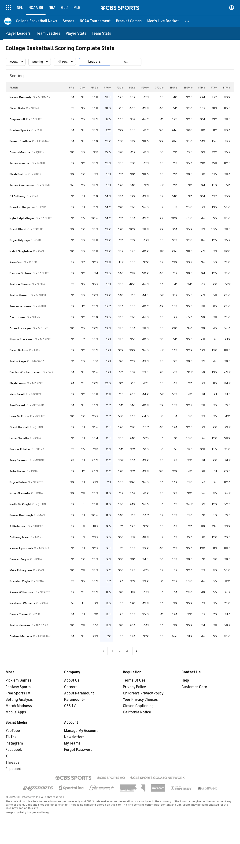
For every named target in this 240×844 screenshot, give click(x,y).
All (126, 62)
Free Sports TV (18, 693)
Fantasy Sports (18, 687)
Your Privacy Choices (140, 699)
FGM (120, 87)
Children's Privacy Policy (143, 693)
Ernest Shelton (20, 141)
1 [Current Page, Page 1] (112, 651)
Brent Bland (18, 229)
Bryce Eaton (18, 482)
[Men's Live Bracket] (162, 21)
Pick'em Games (18, 680)
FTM (201, 87)
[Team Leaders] (48, 33)
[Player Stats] (76, 33)
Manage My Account (81, 730)
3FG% (188, 87)
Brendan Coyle (20, 581)
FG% (145, 87)
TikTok (11, 737)
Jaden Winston (20, 163)
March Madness (19, 706)
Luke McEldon (19, 416)
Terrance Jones (20, 306)
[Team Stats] (101, 33)
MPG (94, 87)
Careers (71, 687)
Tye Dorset (17, 405)
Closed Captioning (138, 706)
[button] (187, 21)
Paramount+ (74, 699)
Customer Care (194, 687)
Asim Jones (18, 317)
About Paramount (79, 693)
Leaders (94, 62)
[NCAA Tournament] (95, 21)
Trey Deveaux (19, 460)
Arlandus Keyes (21, 328)
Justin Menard (20, 295)
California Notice (137, 712)
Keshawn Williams (22, 603)
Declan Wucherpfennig (25, 372)
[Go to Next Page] (137, 651)
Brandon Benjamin (22, 207)
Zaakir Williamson (22, 592)
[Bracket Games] (128, 21)
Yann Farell (17, 394)
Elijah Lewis (18, 383)
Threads (12, 762)
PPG (107, 87)
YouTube (13, 730)
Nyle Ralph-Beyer (22, 218)
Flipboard (13, 769)
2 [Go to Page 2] (120, 651)
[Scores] (68, 21)
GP (71, 87)
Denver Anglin (19, 559)
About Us (71, 680)
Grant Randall (19, 427)
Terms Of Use (134, 680)
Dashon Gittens (20, 273)
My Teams (72, 743)
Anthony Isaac (20, 537)
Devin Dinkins (19, 350)
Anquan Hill (17, 119)
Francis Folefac (20, 449)
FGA (132, 87)
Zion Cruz (16, 262)
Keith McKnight (20, 504)
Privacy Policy (134, 687)
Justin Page (18, 361)
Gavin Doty (17, 108)
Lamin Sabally (19, 438)
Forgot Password (78, 749)
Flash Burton (18, 174)
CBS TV (70, 706)
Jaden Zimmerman (22, 185)
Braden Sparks (20, 130)
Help (185, 680)
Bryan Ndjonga (20, 240)
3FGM (159, 87)
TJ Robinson (18, 526)
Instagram (14, 743)
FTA (214, 87)
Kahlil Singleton (21, 251)
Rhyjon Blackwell (22, 339)
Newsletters (74, 737)
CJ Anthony (17, 196)
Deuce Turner (19, 614)
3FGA (173, 87)
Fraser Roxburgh (21, 515)
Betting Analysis (19, 699)
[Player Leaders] (18, 33)
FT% (226, 87)
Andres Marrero (21, 636)
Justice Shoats (20, 284)
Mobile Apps (16, 712)
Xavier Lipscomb (21, 548)
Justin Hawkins (20, 625)
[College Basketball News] (36, 21)
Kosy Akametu (20, 493)
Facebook (14, 749)
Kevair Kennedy (21, 97)
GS (82, 87)
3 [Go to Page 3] (127, 651)
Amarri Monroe (20, 152)
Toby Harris (18, 471)
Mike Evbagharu (21, 570)
